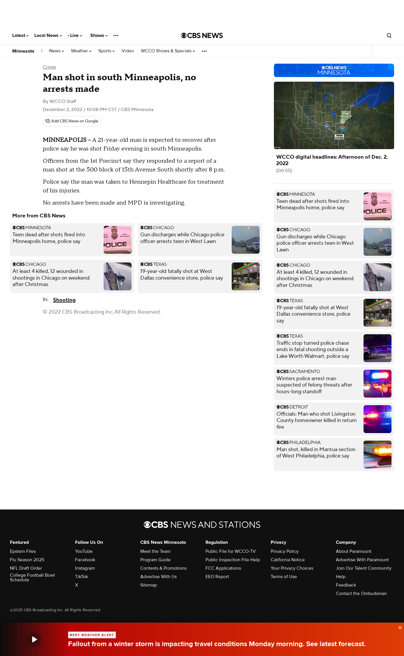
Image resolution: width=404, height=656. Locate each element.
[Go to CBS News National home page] (202, 35)
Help (340, 576)
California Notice (288, 559)
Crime (49, 67)
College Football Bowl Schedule (32, 577)
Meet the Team (155, 551)
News (56, 51)
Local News (48, 35)
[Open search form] (389, 35)
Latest (20, 35)
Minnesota (23, 51)
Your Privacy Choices (292, 568)
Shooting (64, 300)
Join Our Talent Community (363, 568)
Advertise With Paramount (362, 559)
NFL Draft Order (26, 568)
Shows (99, 35)
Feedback (346, 585)
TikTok (81, 576)
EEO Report (217, 576)
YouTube (84, 551)
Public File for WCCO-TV (230, 551)
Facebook (85, 559)
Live (76, 35)
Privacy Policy (285, 551)
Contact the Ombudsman (361, 593)
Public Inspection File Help (232, 559)
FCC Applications (223, 568)
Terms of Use (284, 576)
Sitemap (148, 585)
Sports (106, 51)
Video (128, 51)
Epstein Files (23, 551)
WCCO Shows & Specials (168, 51)
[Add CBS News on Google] (72, 121)
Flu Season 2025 (27, 559)
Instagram (85, 568)
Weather (81, 51)
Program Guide (155, 559)
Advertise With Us (158, 576)
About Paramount (353, 551)
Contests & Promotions (163, 568)
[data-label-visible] (398, 626)
